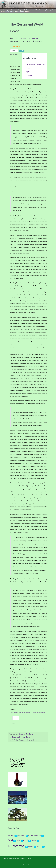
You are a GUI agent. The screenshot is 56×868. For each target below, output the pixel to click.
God (10, 840)
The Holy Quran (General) (29, 38)
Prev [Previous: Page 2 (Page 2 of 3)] (16, 718)
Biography (21, 835)
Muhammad (16, 846)
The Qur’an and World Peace (35, 64)
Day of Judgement (34, 835)
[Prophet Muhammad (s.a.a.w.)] (28, 6)
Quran (30, 846)
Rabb (39, 846)
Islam (18, 841)
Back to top (28, 865)
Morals (34, 841)
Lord (25, 840)
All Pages (29, 75)
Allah (11, 835)
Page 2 (28, 68)
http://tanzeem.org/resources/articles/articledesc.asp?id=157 (27, 712)
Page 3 (28, 72)
